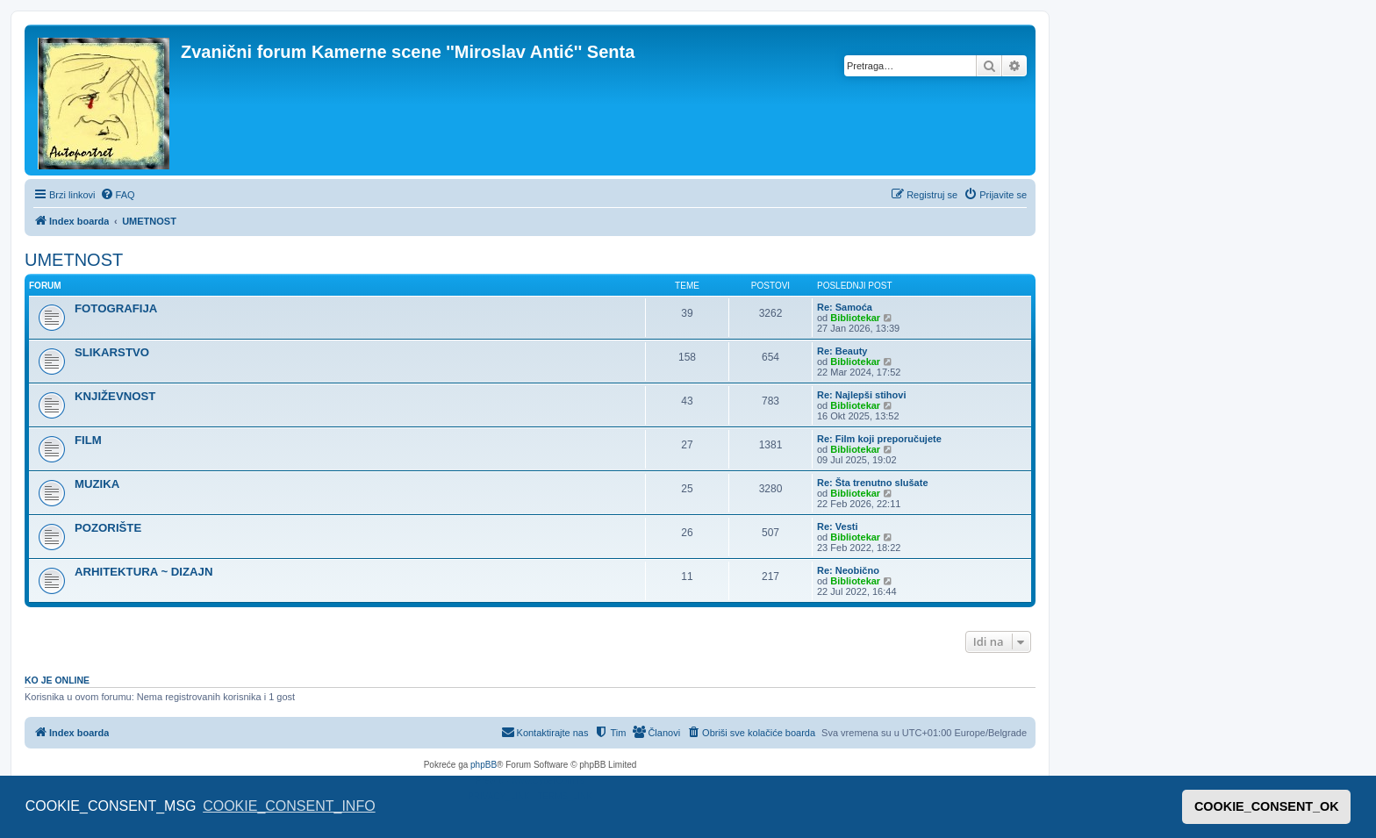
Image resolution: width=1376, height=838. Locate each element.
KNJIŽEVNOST (115, 396)
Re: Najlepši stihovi (861, 395)
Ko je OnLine (57, 680)
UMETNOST (74, 259)
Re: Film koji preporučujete (879, 438)
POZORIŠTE (108, 527)
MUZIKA (97, 484)
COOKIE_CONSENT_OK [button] (1266, 806)
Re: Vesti (837, 526)
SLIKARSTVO (112, 352)
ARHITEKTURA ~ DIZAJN (143, 571)
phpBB (483, 765)
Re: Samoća (844, 307)
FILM (88, 440)
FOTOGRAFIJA (116, 308)
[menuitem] (117, 194)
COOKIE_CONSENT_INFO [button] (289, 806)
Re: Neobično (848, 570)
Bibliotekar (855, 317)
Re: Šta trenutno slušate (872, 482)
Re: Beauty (842, 351)
